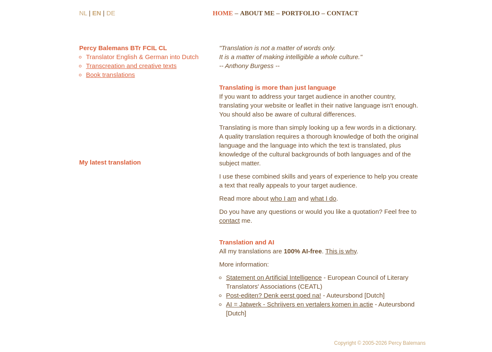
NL (83, 13)
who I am (283, 198)
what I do (323, 198)
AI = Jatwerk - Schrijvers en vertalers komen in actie (299, 304)
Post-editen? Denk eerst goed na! (273, 295)
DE (110, 13)
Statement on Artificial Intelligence (274, 277)
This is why (340, 251)
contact (229, 220)
